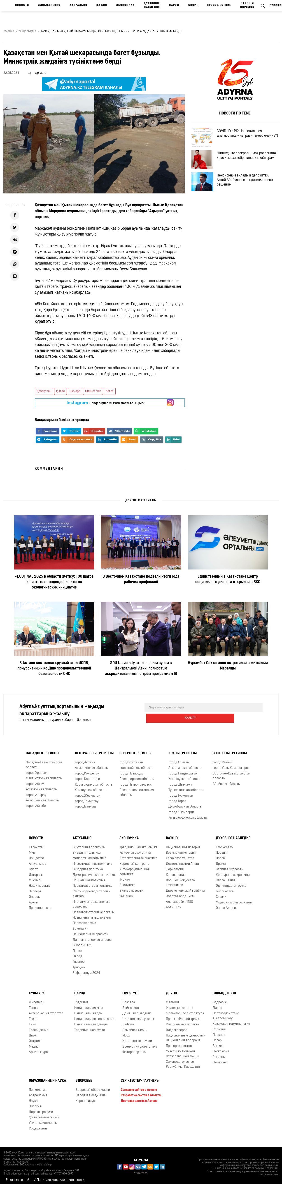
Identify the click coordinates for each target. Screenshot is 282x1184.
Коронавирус (85, 1098)
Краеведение (176, 871)
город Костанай (131, 759)
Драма (221, 860)
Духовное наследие (152, 5)
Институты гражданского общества (91, 901)
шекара (75, 391)
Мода (126, 1032)
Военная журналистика (139, 1043)
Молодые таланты (179, 1005)
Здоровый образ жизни (93, 1087)
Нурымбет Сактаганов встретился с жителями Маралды (228, 666)
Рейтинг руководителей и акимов (91, 891)
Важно (101, 5)
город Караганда (87, 776)
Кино (32, 1021)
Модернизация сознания (234, 899)
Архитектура (38, 1049)
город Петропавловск (135, 781)
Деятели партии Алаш (182, 860)
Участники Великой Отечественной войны (182, 1051)
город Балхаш (85, 803)
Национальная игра (88, 1005)
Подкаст (219, 1032)
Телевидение (38, 1027)
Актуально (78, 5)
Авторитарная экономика (138, 855)
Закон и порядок (247, 5)
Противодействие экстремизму (226, 1013)
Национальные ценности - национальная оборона (185, 1035)
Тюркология (175, 866)
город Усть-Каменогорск (231, 765)
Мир (32, 849)
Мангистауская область (44, 775)
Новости (22, 5)
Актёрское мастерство (46, 1010)
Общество (36, 855)
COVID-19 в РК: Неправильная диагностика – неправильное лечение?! (243, 137)
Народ (174, 5)
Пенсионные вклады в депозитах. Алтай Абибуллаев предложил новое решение (249, 189)
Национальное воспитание (94, 1016)
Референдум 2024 (86, 970)
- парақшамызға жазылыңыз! (105, 402)
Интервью (36, 871)
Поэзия (221, 849)
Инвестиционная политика (92, 860)
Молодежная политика (89, 855)
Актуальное (37, 860)
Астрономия (38, 1092)
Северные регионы (135, 750)
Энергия (35, 1103)
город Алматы (178, 759)
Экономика (125, 5)
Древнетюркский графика (185, 887)
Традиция (81, 999)
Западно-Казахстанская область (44, 762)
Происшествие (219, 5)
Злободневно (49, 5)
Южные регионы (182, 750)
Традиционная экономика (138, 844)
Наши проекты (40, 882)
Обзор (217, 1037)
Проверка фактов (179, 1043)
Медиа (34, 1043)
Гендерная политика (88, 866)
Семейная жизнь (134, 1027)
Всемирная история (181, 849)
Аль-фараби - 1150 (179, 899)
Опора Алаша (226, 905)
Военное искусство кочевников (180, 880)
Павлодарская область (136, 776)
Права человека (84, 920)
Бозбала (128, 999)
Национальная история (183, 844)
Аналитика (127, 882)
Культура (37, 990)
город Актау (35, 781)
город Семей (222, 759)
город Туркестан (180, 792)
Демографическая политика (94, 871)
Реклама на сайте (19, 1177)
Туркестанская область (185, 787)
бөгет (110, 391)
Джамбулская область (185, 803)
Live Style (130, 990)
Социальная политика (89, 877)
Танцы (33, 1005)
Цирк (32, 1032)
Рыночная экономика (135, 849)
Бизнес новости (131, 887)
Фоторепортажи (134, 1049)
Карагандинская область (93, 781)
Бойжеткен (130, 1005)
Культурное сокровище (233, 871)
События (219, 1026)
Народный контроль (134, 860)
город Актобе (36, 803)
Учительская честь (43, 1120)
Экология (219, 1059)
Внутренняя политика (89, 844)
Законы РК (80, 925)
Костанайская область (136, 765)
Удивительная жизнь (44, 1114)
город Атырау (36, 791)
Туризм (124, 876)
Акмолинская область (91, 765)
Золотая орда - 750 (180, 893)
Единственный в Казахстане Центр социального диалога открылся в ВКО (227, 579)
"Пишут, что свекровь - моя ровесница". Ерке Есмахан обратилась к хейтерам (242, 163)
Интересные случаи (137, 1038)
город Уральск (36, 770)
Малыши (172, 999)
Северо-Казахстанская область (136, 789)
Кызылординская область (187, 814)
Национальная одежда (91, 1021)
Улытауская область (90, 787)
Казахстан (36, 844)
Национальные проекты (90, 931)
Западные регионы (42, 750)
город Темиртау (86, 798)
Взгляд (218, 1043)
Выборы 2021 (82, 942)
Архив (33, 899)
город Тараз (177, 798)
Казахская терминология (231, 1020)
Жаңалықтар (27, 31)
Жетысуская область (184, 776)
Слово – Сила (225, 877)
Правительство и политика (92, 882)
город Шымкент (180, 781)
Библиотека (225, 888)
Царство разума (41, 1108)
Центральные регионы (94, 750)
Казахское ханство (180, 855)
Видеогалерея (176, 1027)
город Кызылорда (181, 809)
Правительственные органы (93, 909)
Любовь (128, 1021)
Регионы (219, 1054)
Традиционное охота (89, 1027)
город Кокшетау (87, 770)
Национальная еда (88, 1010)
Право (77, 947)
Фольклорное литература (185, 1010)
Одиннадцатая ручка (231, 882)
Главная (8, 31)
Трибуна (79, 964)
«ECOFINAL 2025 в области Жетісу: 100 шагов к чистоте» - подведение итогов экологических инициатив (54, 582)
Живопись (36, 999)
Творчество (224, 844)
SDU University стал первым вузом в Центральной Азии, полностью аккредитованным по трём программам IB (141, 668)
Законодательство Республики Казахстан (183, 1061)
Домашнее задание (137, 1010)
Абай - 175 (173, 904)
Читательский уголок (138, 1016)
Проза (220, 855)
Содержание (38, 1125)
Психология (37, 1087)
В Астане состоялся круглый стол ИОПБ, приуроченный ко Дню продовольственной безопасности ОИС (54, 668)
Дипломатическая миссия (92, 937)
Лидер (217, 1005)
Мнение (34, 877)
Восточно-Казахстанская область (231, 773)
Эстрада (35, 1038)
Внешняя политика (87, 849)
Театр (33, 1016)
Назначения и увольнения (92, 914)
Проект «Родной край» (182, 1016)
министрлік (93, 391)
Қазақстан (44, 391)
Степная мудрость (229, 866)
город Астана (85, 759)
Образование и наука (47, 1077)
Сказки (221, 894)
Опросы (34, 894)
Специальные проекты (183, 1021)
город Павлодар (131, 770)
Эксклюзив (221, 1048)
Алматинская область (184, 765)
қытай (60, 391)
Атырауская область (41, 786)
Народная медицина (91, 1092)
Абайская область (226, 781)
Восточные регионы (230, 750)
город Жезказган (87, 792)
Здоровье (220, 999)
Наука (33, 1098)
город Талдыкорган (182, 770)
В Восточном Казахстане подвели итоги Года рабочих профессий (141, 579)
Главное (79, 958)
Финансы (126, 893)
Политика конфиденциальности (60, 1177)
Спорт (193, 5)
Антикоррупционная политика (134, 869)
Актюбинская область (42, 797)
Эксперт (35, 888)
